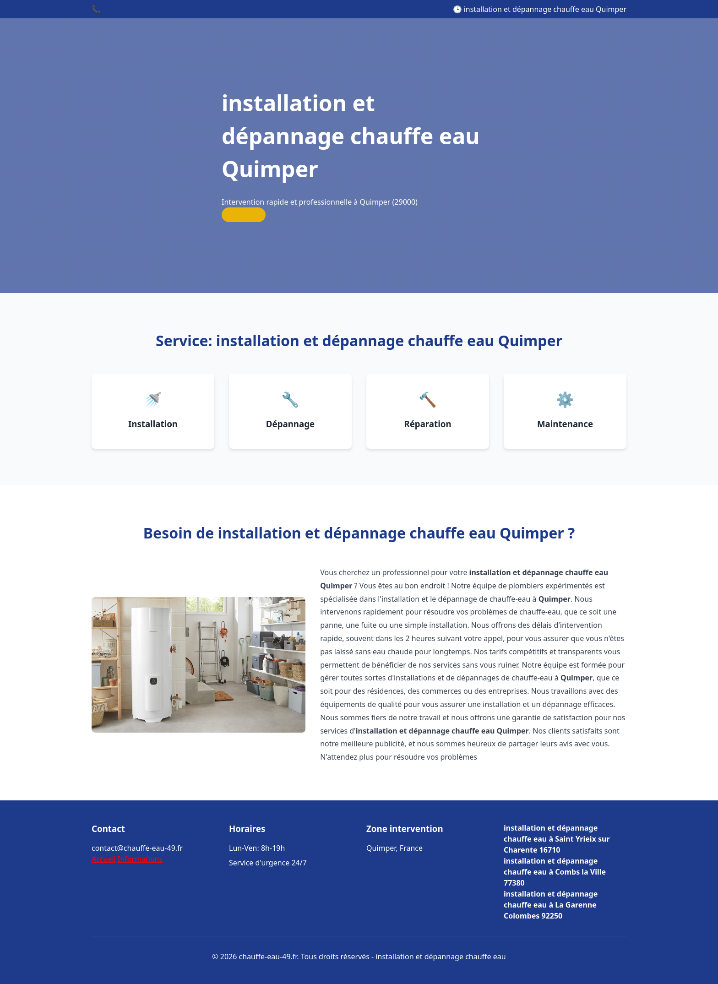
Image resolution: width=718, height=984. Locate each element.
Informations (140, 859)
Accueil (104, 859)
